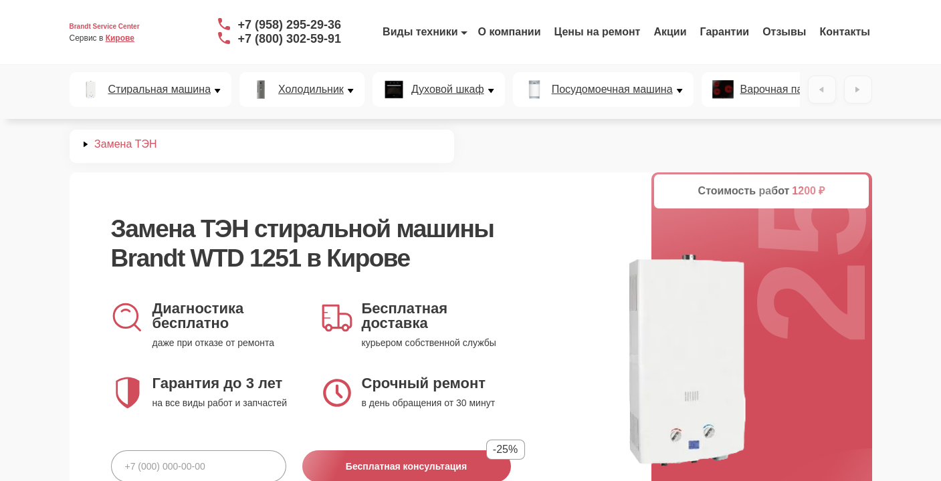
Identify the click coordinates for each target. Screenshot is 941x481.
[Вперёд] (858, 89)
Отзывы (784, 31)
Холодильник (311, 89)
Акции (669, 31)
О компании (509, 31)
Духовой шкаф (447, 89)
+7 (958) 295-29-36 (290, 24)
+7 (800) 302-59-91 (290, 38)
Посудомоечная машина (612, 89)
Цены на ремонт (597, 31)
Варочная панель (783, 89)
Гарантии (725, 31)
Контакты (845, 31)
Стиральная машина (159, 89)
